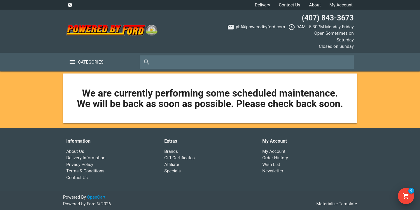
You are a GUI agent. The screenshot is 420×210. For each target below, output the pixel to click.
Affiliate (171, 164)
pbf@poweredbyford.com (260, 26)
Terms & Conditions (85, 171)
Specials (172, 171)
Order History (275, 157)
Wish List (271, 164)
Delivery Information (85, 157)
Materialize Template (336, 203)
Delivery (262, 5)
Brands (171, 151)
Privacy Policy (79, 164)
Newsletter (272, 171)
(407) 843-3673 (328, 18)
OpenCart (96, 197)
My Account (341, 5)
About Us (75, 151)
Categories (90, 62)
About (315, 5)
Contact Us (289, 5)
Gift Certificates (179, 157)
